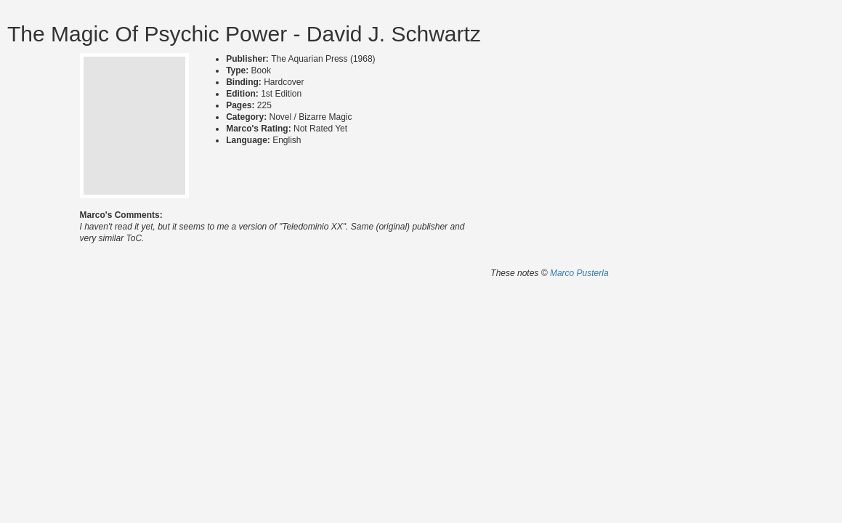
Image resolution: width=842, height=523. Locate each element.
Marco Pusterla (579, 273)
